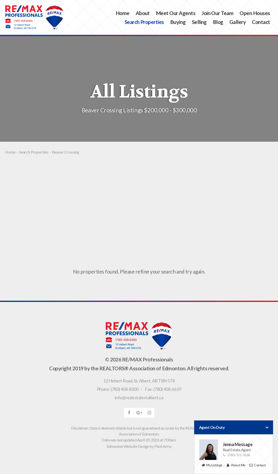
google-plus (139, 413)
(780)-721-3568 (236, 455)
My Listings (211, 465)
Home (123, 13)
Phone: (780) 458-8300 (117, 389)
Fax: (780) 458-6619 (163, 389)
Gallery (237, 22)
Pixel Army (163, 446)
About (143, 13)
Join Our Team (217, 13)
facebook (129, 413)
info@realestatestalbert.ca (139, 397)
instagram (149, 413)
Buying (178, 22)
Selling (199, 22)
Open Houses (255, 13)
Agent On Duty (233, 427)
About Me (235, 465)
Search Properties (144, 22)
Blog (218, 22)
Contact (261, 22)
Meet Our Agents (175, 13)
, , (139, 380)
